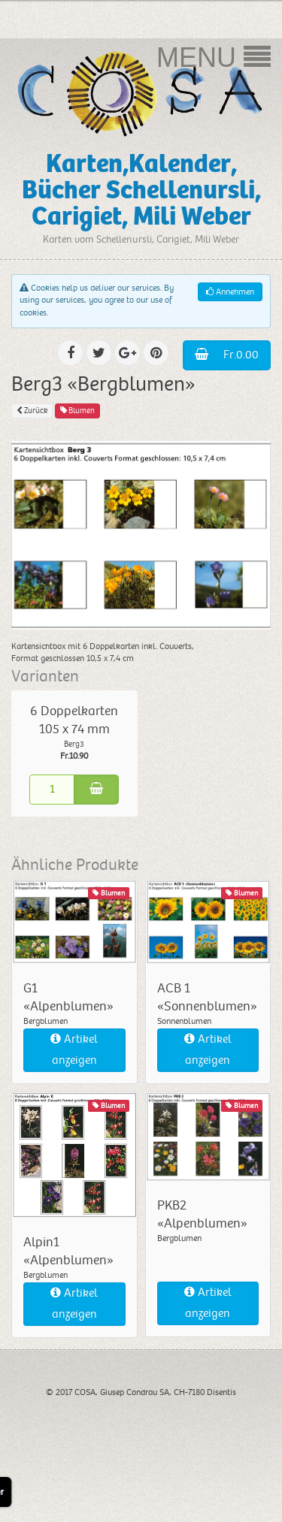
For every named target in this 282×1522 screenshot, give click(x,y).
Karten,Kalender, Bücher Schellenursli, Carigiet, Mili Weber (141, 190)
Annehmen (230, 291)
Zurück (32, 410)
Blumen (77, 410)
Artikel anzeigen (74, 1050)
